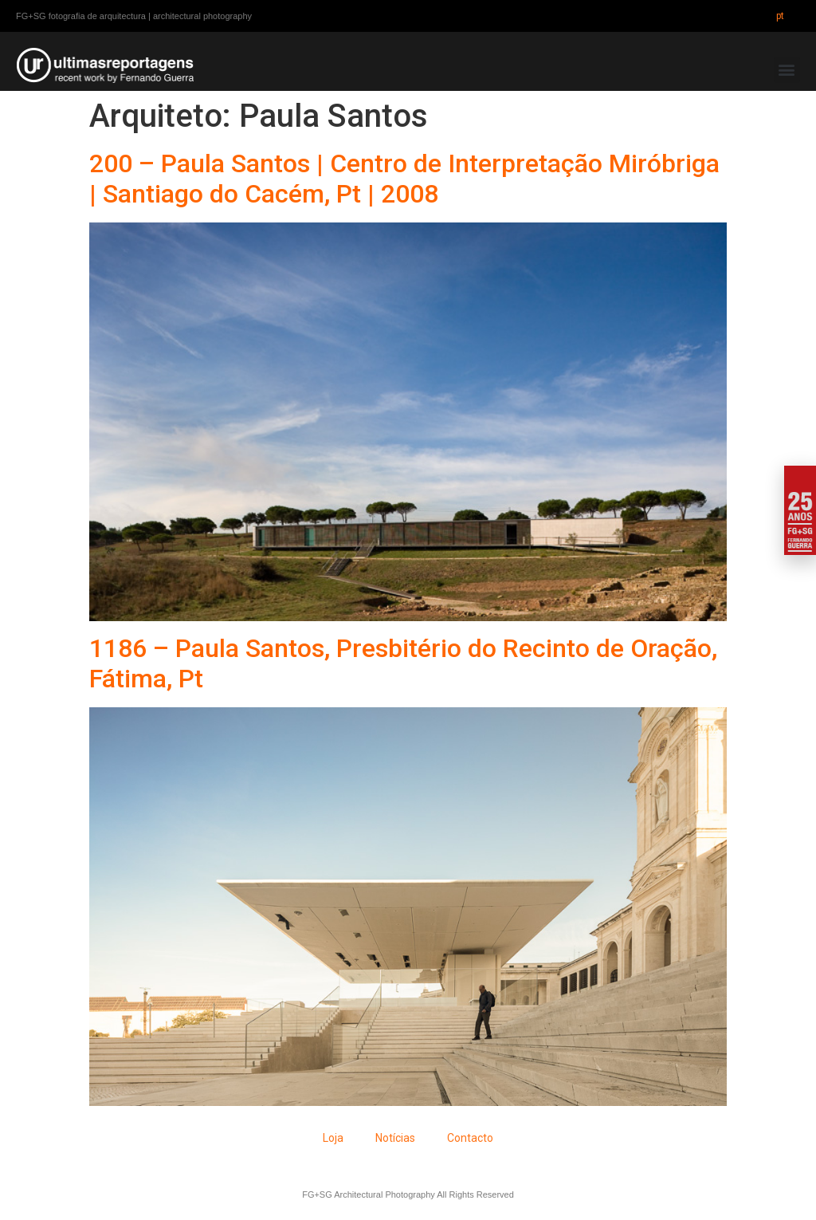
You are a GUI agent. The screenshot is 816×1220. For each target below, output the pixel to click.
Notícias (395, 1137)
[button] (787, 70)
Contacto (470, 1137)
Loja (333, 1137)
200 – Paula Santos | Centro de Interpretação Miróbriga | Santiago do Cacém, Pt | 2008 (404, 178)
